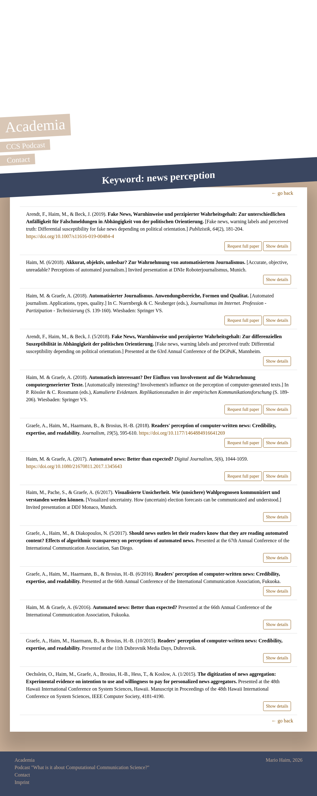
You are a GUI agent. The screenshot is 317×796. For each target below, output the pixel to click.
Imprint (22, 782)
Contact (22, 774)
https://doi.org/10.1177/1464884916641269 (182, 433)
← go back (282, 193)
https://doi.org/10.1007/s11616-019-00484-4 (70, 236)
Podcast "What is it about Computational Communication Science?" (82, 767)
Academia (25, 760)
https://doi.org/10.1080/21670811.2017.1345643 (74, 466)
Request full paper (243, 246)
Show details (277, 246)
